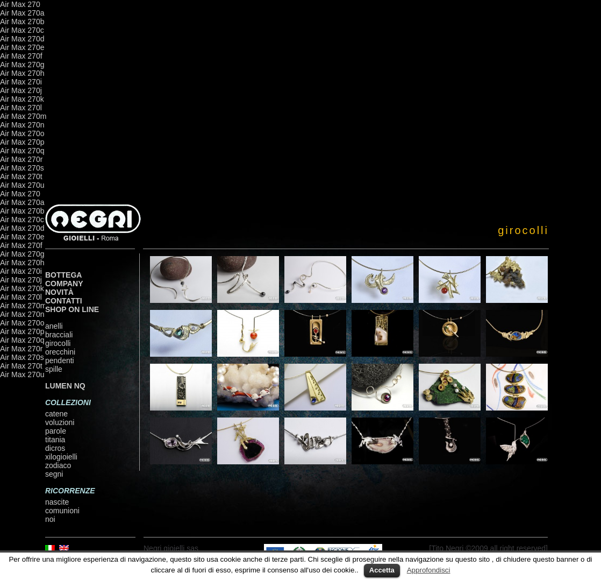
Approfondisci (428, 570)
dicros (55, 448)
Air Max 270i (21, 81)
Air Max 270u (22, 185)
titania (55, 439)
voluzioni (59, 422)
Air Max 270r (21, 159)
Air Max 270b (22, 21)
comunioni (62, 510)
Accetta (382, 570)
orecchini (60, 352)
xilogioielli (61, 456)
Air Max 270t (21, 176)
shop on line (72, 309)
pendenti (59, 360)
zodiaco (58, 465)
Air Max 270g (22, 64)
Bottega (63, 275)
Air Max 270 (20, 4)
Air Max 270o (22, 133)
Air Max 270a (22, 13)
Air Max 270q (22, 150)
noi (50, 519)
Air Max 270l (21, 107)
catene (56, 413)
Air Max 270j (21, 90)
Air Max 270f (21, 56)
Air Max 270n (22, 125)
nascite (57, 502)
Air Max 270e (22, 47)
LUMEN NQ (65, 385)
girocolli (57, 343)
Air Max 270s (22, 168)
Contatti (63, 300)
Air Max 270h (22, 73)
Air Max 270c (22, 30)
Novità (59, 292)
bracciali (59, 334)
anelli (54, 326)
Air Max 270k (22, 99)
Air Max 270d (22, 38)
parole (55, 431)
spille (53, 369)
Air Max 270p (22, 142)
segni (54, 474)
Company (64, 283)
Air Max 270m (23, 116)
